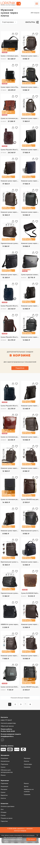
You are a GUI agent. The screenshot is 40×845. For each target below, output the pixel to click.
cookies (19, 837)
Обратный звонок (7, 726)
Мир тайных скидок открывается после (17, 835)
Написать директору (8, 723)
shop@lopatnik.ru (7, 736)
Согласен (31, 839)
